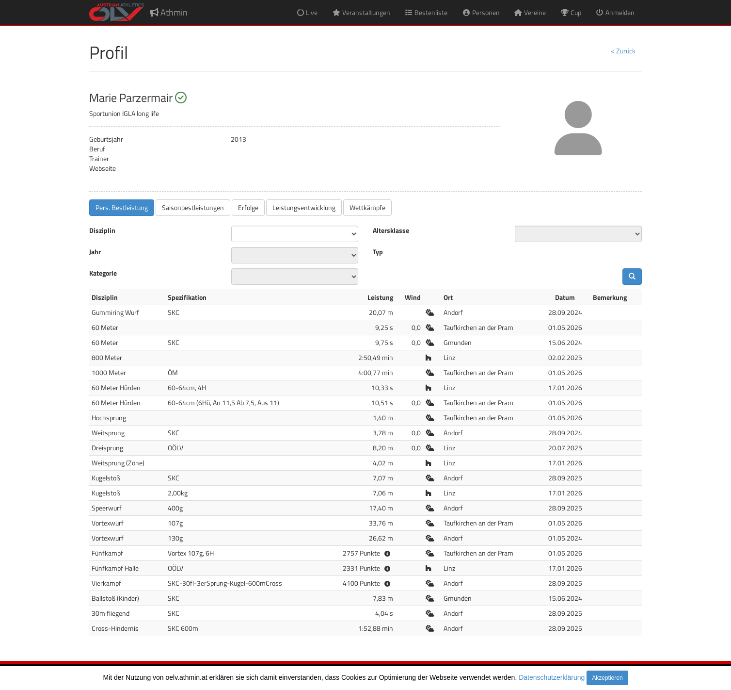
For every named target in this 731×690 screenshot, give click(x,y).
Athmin (169, 12)
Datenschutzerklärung (552, 677)
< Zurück (623, 51)
